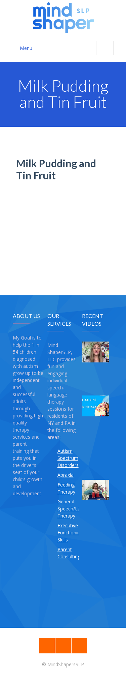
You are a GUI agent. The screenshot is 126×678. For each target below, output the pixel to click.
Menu (66, 48)
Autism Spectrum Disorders (68, 458)
